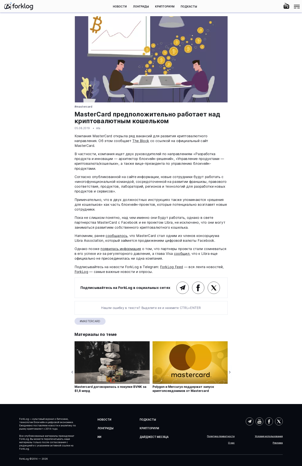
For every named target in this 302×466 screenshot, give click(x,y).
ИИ (99, 436)
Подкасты (189, 6)
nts (98, 128)
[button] (276, 6)
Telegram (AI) (249, 421)
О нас (231, 443)
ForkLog (81, 272)
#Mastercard (83, 106)
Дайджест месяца (154, 436)
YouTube (259, 421)
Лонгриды (141, 6)
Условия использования (269, 436)
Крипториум (164, 6)
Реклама (278, 443)
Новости (120, 6)
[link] (18, 6)
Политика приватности (221, 436)
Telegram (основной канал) (182, 288)
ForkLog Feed (171, 267)
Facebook (198, 288)
